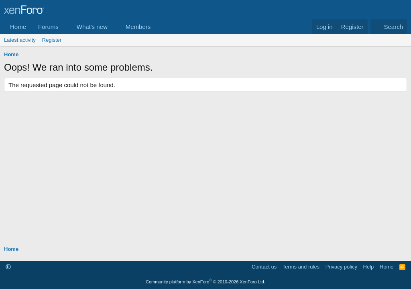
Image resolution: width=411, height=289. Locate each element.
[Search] (388, 26)
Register (51, 40)
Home (18, 26)
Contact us (264, 267)
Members (138, 26)
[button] (65, 26)
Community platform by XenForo (205, 281)
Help (368, 267)
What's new (92, 26)
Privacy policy (341, 267)
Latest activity (20, 40)
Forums (48, 26)
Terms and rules (301, 267)
